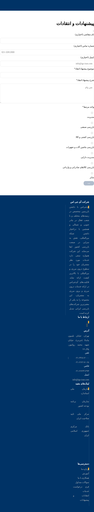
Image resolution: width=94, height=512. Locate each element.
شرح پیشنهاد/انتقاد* (85, 80)
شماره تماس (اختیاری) (84, 46)
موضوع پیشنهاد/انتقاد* (84, 69)
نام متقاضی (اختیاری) (84, 34)
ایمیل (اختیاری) (87, 57)
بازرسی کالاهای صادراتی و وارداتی (78, 167)
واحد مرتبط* (88, 107)
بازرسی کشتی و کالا (85, 137)
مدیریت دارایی (87, 157)
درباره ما (85, 469)
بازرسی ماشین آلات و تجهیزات (80, 147)
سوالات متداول (82, 482)
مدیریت (90, 117)
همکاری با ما (83, 478)
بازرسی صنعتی (87, 127)
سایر (92, 177)
